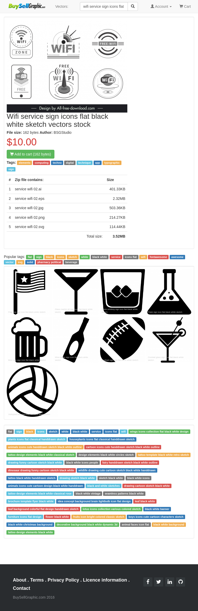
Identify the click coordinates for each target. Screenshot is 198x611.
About (19, 580)
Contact (21, 588)
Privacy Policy (63, 580)
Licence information (105, 580)
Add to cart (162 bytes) (30, 154)
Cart (185, 6)
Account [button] (161, 6)
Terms (37, 580)
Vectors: (61, 6)
